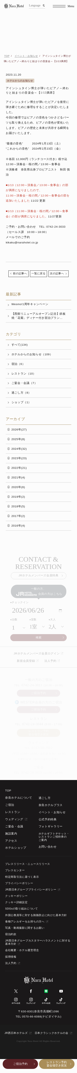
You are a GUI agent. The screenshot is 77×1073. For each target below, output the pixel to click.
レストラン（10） (23, 373)
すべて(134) (19, 344)
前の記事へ (20, 273)
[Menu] (63, 6)
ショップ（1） (21, 402)
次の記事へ (57, 273)
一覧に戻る (38, 273)
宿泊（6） (18, 364)
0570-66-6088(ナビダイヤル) (41, 1016)
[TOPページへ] (14, 6)
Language (37, 5)
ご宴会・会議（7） (24, 383)
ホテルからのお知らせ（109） (32, 354)
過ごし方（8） (21, 392)
